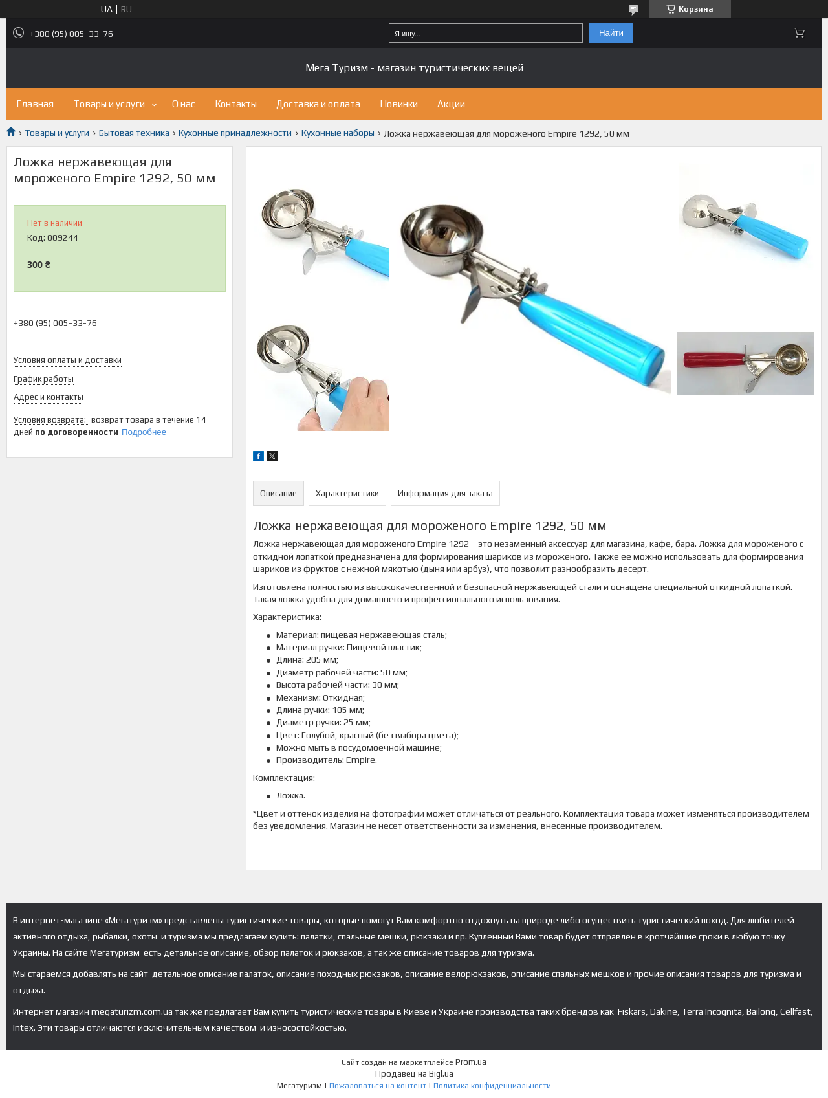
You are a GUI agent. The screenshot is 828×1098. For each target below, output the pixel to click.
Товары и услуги (109, 103)
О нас (183, 103)
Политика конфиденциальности (492, 1085)
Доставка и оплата (318, 103)
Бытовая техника (134, 132)
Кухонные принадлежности (235, 132)
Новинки (399, 103)
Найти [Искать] (611, 33)
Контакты (236, 103)
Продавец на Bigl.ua (414, 1074)
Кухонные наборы (338, 132)
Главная (35, 103)
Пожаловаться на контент (377, 1085)
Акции (451, 103)
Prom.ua (470, 1062)
